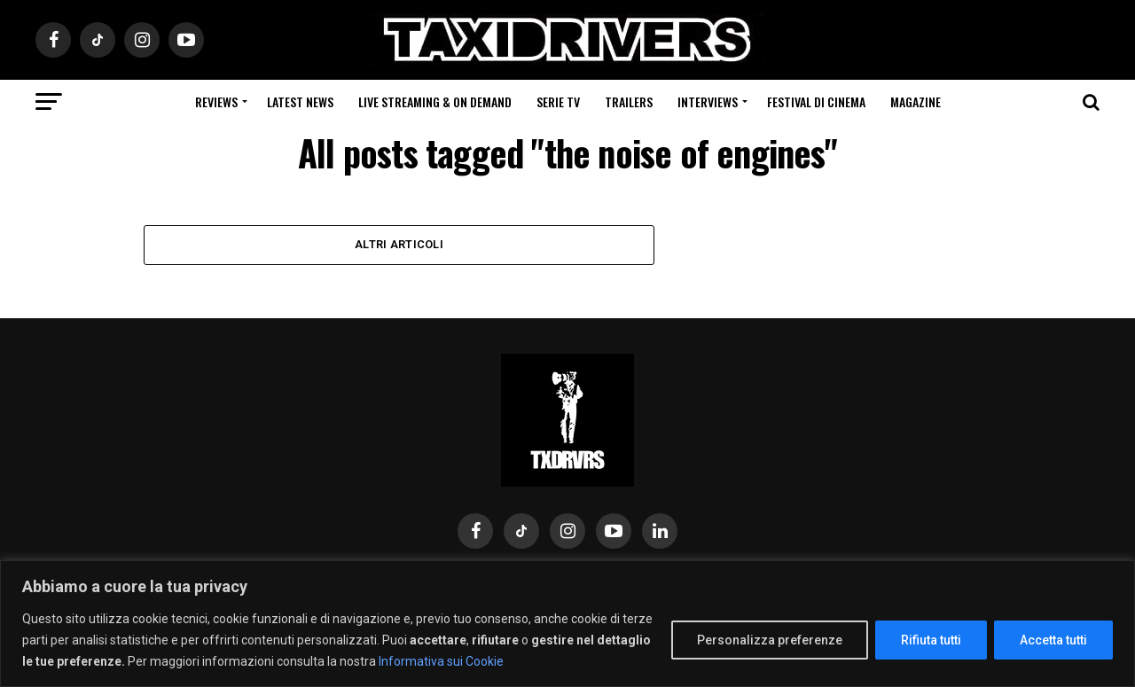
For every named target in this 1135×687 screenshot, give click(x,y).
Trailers (629, 101)
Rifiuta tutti (931, 640)
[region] (567, 623)
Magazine (915, 101)
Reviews (216, 101)
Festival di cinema (816, 101)
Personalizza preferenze (769, 640)
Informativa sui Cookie (441, 661)
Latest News (300, 101)
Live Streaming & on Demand (435, 101)
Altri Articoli (399, 244)
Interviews (707, 101)
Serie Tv (558, 101)
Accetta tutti (1053, 640)
